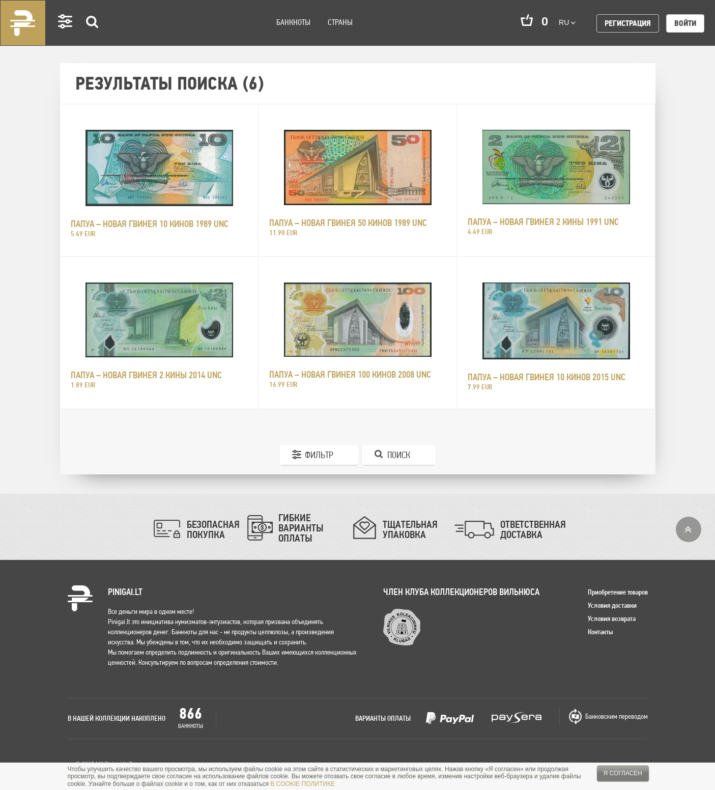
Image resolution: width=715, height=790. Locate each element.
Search (92, 36)
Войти (685, 23)
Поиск (398, 454)
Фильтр (319, 454)
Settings (65, 36)
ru (567, 22)
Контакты (600, 632)
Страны (340, 22)
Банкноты (293, 22)
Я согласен (623, 773)
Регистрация (628, 23)
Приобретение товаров (618, 592)
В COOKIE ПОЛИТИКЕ (302, 783)
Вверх (688, 529)
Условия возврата (612, 618)
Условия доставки (612, 605)
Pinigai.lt (23, 23)
